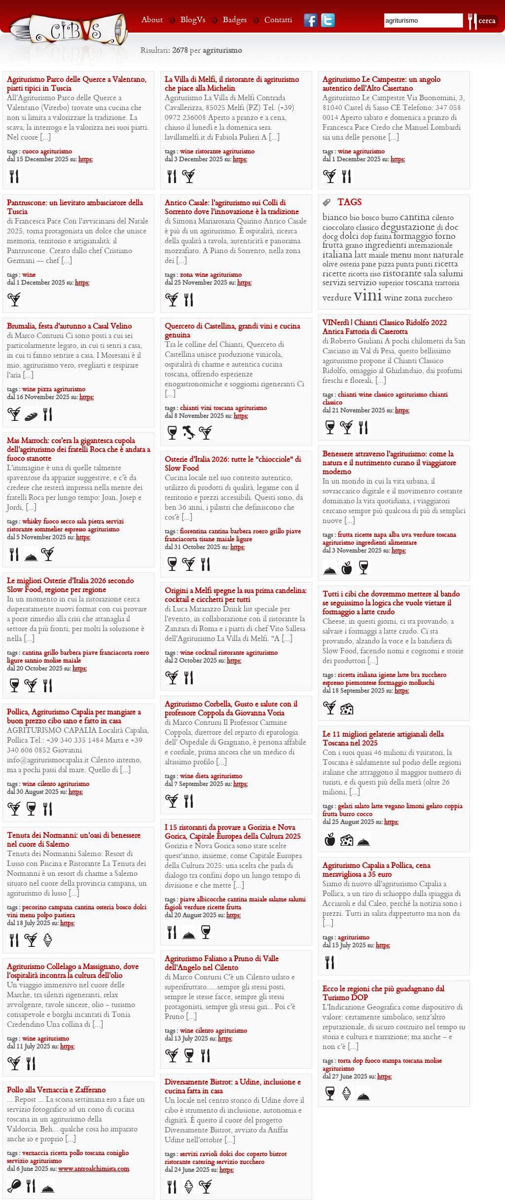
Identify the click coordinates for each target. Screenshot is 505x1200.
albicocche (211, 899)
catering (203, 1162)
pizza (386, 264)
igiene (387, 675)
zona (186, 275)
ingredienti (385, 245)
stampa (391, 1061)
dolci (349, 236)
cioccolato (338, 228)
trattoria (447, 283)
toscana (419, 283)
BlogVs (192, 20)
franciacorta (181, 539)
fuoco (51, 521)
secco (68, 521)
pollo (76, 1153)
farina (383, 236)
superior (391, 283)
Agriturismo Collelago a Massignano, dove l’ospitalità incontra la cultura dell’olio (73, 971)
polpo (44, 915)
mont (422, 255)
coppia (453, 806)
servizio (362, 283)
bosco (370, 218)
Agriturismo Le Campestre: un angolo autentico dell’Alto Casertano (381, 84)
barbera (240, 531)
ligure (244, 539)
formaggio (413, 236)
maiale (379, 255)
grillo (277, 531)
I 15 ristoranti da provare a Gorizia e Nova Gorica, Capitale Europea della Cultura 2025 (233, 832)
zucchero (438, 298)
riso (375, 274)
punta (405, 264)
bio (355, 218)
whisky (31, 521)
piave (293, 531)
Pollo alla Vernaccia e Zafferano (56, 1090)
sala (430, 274)
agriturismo (56, 151)
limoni (415, 806)
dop (366, 236)
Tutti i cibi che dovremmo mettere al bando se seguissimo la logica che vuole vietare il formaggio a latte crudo (391, 603)
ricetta (446, 264)
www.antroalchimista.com (93, 1169)
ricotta (358, 274)
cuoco (30, 151)
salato (362, 806)
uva (406, 535)
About (152, 20)
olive (330, 264)
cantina (415, 218)
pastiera (64, 915)
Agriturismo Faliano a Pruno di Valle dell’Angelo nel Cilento (222, 964)
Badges (235, 20)
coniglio (118, 1153)
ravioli (208, 1154)
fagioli (173, 907)
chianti (347, 395)
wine (186, 151)
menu (401, 255)
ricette (334, 274)
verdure (337, 298)
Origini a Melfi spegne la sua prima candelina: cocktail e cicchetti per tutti (236, 595)
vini (368, 296)
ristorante (208, 151)
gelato (434, 806)
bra (415, 675)
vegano (394, 806)
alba (394, 535)
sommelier (49, 529)
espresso (75, 529)
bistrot (278, 1154)
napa (380, 535)
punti (424, 264)
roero (260, 531)
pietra (96, 521)
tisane (207, 539)
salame (278, 899)
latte (403, 675)
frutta (333, 245)
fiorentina (193, 531)
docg (330, 236)
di (440, 228)
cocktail (205, 653)
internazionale (430, 245)
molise (52, 661)
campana (60, 907)
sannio (33, 661)
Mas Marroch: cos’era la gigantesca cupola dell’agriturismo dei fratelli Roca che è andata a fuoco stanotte (78, 450)
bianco (335, 218)
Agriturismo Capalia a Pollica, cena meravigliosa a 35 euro (376, 870)
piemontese (361, 683)
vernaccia (35, 1153)
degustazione (408, 227)
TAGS (349, 203)
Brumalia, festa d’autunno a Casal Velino (69, 326)
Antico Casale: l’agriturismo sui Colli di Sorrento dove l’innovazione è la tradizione (232, 208)
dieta (202, 776)
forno (445, 236)
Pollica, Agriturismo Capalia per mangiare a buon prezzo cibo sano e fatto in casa (74, 717)
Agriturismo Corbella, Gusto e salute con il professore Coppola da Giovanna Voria (231, 709)
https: (85, 159)
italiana (338, 255)
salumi (451, 274)
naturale (448, 255)
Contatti (278, 20)
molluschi (421, 683)
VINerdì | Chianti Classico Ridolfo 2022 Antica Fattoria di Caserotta (385, 328)
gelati (345, 806)
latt (361, 255)
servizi (334, 283)
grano (354, 245)
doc (452, 228)
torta (344, 1061)
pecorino (34, 907)
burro (389, 218)
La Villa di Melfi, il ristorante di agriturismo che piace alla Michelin (232, 84)
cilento (443, 218)
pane (368, 264)
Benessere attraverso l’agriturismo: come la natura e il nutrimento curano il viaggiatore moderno (389, 463)
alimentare (402, 543)
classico (367, 228)
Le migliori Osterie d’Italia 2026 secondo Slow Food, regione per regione (70, 586)
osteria (350, 264)
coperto (257, 1154)
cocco (364, 814)
